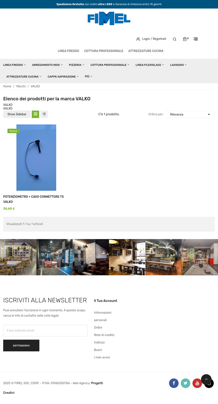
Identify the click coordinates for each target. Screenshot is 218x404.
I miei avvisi (102, 357)
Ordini (98, 327)
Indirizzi (99, 342)
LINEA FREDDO (68, 51)
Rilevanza (190, 114)
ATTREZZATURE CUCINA (146, 51)
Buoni (98, 350)
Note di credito (104, 335)
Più (87, 76)
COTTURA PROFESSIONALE (103, 51)
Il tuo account (105, 301)
